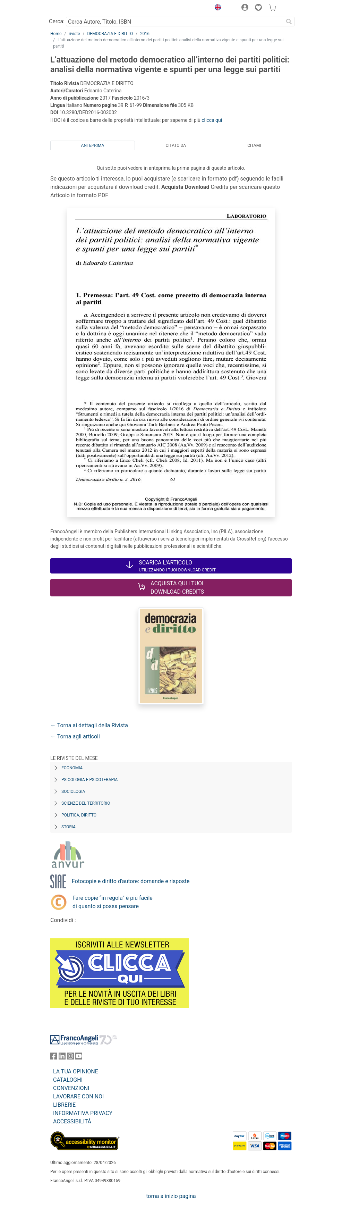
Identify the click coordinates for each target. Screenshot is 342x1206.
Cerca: (57, 21)
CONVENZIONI (71, 1088)
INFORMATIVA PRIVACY (82, 1113)
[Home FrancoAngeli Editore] (74, 8)
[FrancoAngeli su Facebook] (53, 1057)
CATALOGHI (68, 1080)
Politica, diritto (78, 815)
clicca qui (212, 120)
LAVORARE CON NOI (78, 1096)
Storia (68, 826)
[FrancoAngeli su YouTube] (78, 1057)
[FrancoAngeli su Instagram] (70, 1057)
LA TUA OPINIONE (75, 1071)
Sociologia (73, 791)
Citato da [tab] (176, 145)
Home (55, 33)
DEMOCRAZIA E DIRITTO (110, 33)
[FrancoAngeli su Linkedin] (62, 1057)
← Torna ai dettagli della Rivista (89, 725)
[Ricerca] (288, 21)
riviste (74, 33)
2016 (144, 33)
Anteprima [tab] (92, 145)
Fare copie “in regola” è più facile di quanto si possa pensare (112, 902)
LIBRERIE (64, 1105)
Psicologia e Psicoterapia (89, 779)
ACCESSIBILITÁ (72, 1121)
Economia (72, 767)
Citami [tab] (254, 145)
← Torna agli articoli (75, 736)
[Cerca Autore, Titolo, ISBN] (174, 21)
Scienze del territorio (85, 803)
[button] (216, 8)
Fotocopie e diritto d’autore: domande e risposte (130, 881)
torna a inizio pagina (171, 1196)
